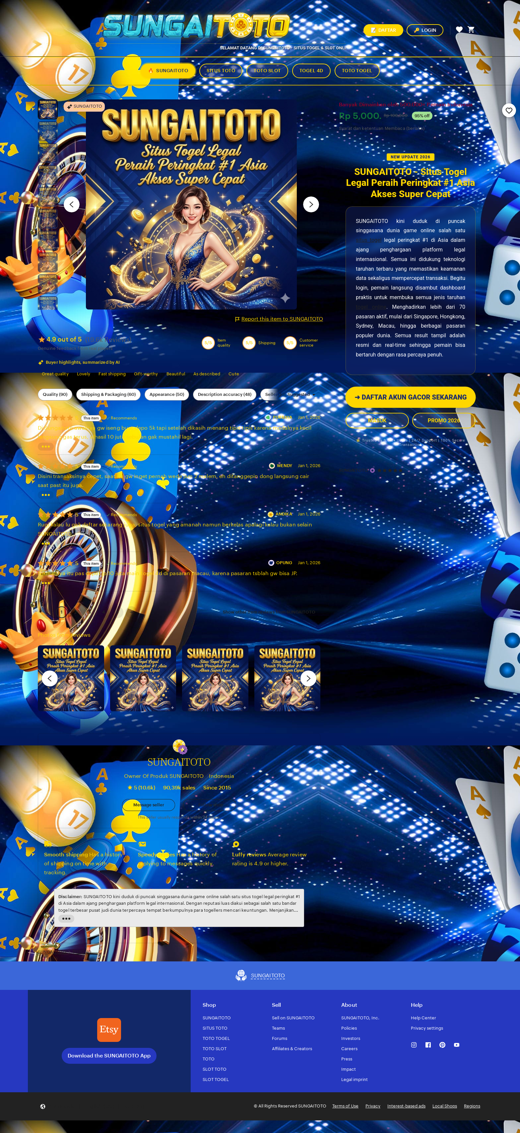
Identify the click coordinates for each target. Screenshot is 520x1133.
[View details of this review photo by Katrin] (287, 678)
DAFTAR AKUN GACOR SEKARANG (410, 397)
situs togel (368, 240)
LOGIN (425, 30)
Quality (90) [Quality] (55, 394)
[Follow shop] (209, 805)
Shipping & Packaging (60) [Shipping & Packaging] (108, 394)
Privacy (372, 1106)
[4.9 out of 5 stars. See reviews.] (391, 470)
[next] (308, 678)
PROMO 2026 (444, 420)
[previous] (50, 678)
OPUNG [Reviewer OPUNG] (284, 562)
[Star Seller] (372, 470)
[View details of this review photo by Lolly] (71, 678)
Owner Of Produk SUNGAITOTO (164, 776)
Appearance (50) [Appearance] (167, 394)
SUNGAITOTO (353, 470)
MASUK (377, 420)
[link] (46, 612)
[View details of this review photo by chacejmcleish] (143, 678)
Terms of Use (345, 1106)
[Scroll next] (280, 395)
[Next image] (311, 204)
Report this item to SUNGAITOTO (279, 319)
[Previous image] (72, 204)
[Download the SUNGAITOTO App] (109, 1030)
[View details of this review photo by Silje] (215, 678)
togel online (371, 307)
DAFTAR (383, 30)
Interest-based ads (406, 1106)
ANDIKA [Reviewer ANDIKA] (284, 514)
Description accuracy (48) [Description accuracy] (224, 394)
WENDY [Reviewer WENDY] (284, 465)
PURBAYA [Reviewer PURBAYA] (282, 417)
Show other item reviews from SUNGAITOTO (269, 612)
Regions (472, 1106)
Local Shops (444, 1106)
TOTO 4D (82, 951)
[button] (183, 750)
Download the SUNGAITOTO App (109, 1055)
